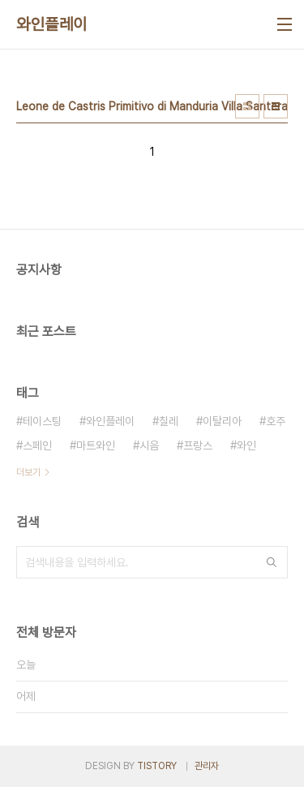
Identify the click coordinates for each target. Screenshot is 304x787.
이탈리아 (222, 421)
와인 (246, 445)
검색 (271, 562)
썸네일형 (247, 106)
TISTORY (157, 766)
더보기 (28, 472)
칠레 (168, 421)
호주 (275, 421)
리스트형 (275, 106)
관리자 (207, 766)
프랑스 (197, 445)
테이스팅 (42, 421)
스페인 (37, 445)
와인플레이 (52, 24)
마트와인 (95, 445)
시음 (149, 445)
